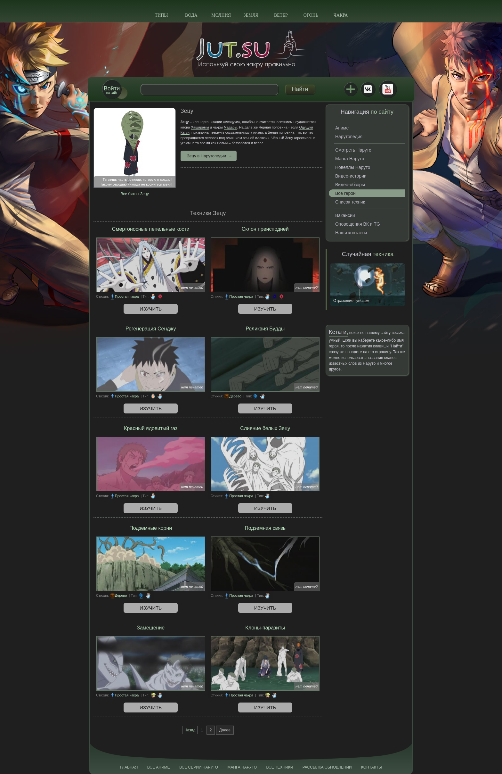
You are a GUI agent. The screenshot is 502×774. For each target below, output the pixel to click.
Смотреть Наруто (353, 150)
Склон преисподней (265, 229)
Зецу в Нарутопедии (206, 156)
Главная (129, 767)
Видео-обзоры (350, 184)
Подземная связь (265, 528)
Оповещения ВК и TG (357, 224)
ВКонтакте (367, 89)
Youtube (388, 89)
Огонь (311, 15)
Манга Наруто (349, 158)
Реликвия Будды (265, 328)
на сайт (112, 90)
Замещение (151, 627)
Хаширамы (200, 127)
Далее (225, 730)
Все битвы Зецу (135, 194)
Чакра (341, 15)
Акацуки (231, 122)
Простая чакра (127, 296)
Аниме (342, 127)
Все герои (345, 193)
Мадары (230, 127)
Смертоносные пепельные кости (151, 229)
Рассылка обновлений (327, 767)
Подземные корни (150, 528)
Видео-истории (351, 176)
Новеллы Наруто (352, 167)
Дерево (235, 396)
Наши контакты (351, 232)
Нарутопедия (348, 136)
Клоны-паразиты (265, 627)
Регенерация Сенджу (150, 328)
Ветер (281, 15)
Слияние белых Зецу (265, 428)
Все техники (279, 767)
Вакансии (345, 215)
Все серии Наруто (198, 767)
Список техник (350, 201)
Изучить (151, 309)
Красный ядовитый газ (150, 428)
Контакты (371, 767)
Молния (221, 15)
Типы (161, 15)
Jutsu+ (350, 89)
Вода (191, 15)
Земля (251, 15)
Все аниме (158, 767)
